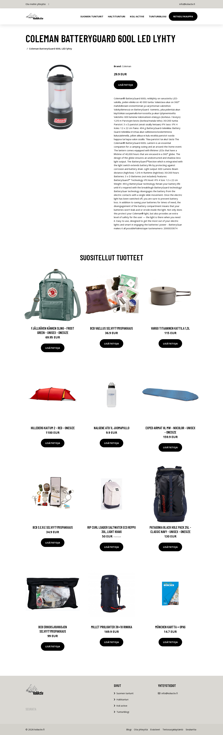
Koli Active (137, 16)
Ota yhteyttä (141, 729)
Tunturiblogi (157, 16)
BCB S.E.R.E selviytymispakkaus (53, 527)
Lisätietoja (125, 84)
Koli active (121, 705)
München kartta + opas (170, 627)
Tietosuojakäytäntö (172, 729)
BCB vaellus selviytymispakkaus (111, 328)
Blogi (128, 729)
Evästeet (155, 729)
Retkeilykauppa (183, 16)
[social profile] (48, 4)
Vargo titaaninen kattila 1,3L (170, 328)
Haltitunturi (116, 16)
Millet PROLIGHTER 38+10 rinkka (111, 627)
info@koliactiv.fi (187, 4)
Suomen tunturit (91, 16)
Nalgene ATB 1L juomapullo (111, 428)
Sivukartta (191, 729)
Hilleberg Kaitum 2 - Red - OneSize (53, 428)
